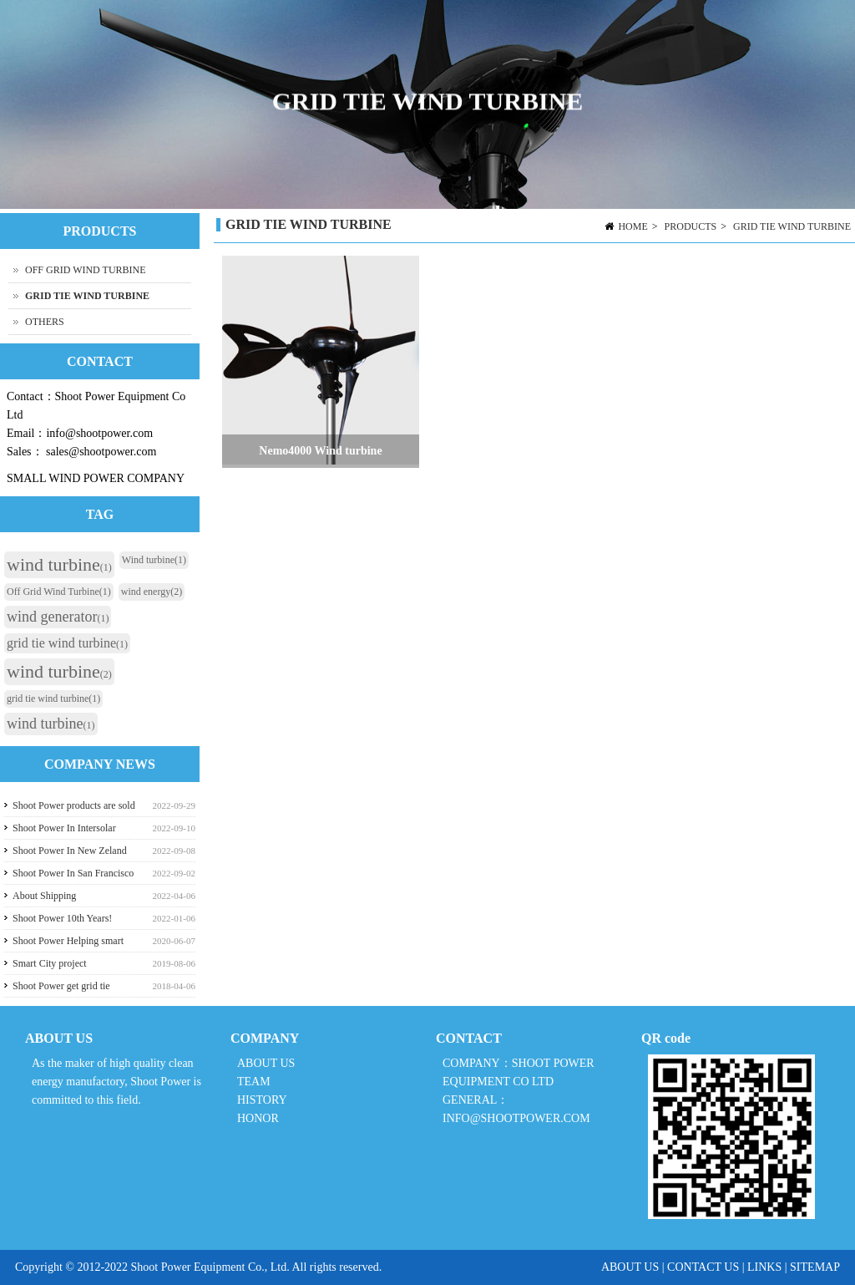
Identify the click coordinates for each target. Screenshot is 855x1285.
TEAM (254, 1081)
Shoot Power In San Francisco (73, 873)
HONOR (258, 1118)
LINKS (764, 1267)
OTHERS (44, 322)
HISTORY (261, 1100)
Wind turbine (154, 560)
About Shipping (44, 896)
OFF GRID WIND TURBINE (85, 270)
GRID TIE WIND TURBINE (792, 226)
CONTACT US (703, 1267)
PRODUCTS (691, 226)
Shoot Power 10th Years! (62, 918)
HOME (632, 226)
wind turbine (59, 564)
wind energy (151, 591)
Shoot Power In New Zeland (70, 850)
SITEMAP (815, 1267)
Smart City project (50, 963)
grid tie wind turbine (67, 643)
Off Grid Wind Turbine (59, 591)
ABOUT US (266, 1063)
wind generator (58, 616)
